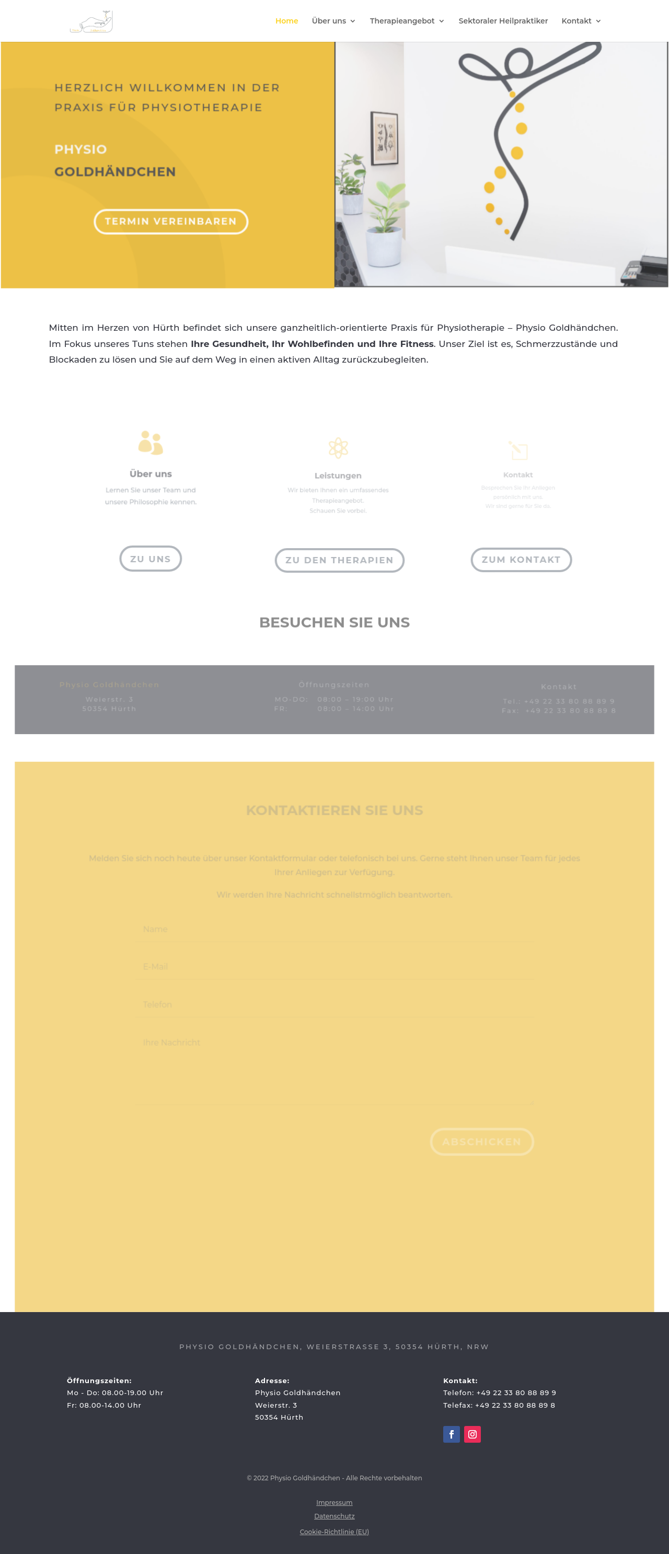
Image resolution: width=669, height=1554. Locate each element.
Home (286, 21)
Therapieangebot (402, 21)
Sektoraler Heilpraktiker (503, 21)
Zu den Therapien (339, 560)
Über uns (329, 21)
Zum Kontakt (521, 559)
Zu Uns (151, 559)
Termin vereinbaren (173, 215)
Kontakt (577, 21)
